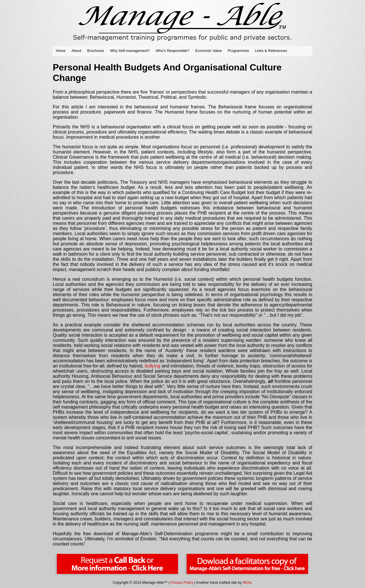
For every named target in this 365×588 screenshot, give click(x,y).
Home (61, 51)
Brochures (95, 51)
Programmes (238, 51)
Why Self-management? (130, 51)
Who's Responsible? (172, 51)
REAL (247, 582)
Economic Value (208, 51)
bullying (152, 365)
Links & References (271, 51)
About (76, 51)
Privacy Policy (182, 582)
